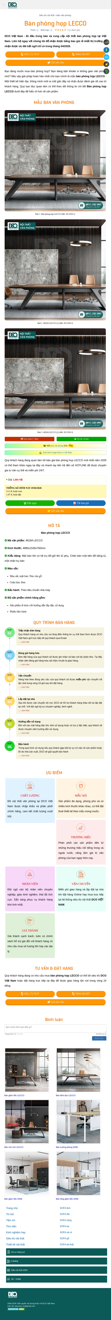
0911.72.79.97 (30, 54)
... (19, 642)
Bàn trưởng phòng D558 (67, 1147)
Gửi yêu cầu (55, 62)
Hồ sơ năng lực (18, 1252)
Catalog (14, 1261)
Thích (32, 30)
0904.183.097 (81, 54)
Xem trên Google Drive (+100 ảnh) (57, 452)
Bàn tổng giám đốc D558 (67, 1199)
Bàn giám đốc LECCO (14, 1095)
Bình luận (45, 30)
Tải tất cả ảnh (81, 439)
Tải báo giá (83, 503)
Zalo (106, 57)
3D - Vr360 (16, 1279)
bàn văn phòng (57, 446)
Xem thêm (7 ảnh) (29, 439)
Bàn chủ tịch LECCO (13, 1147)
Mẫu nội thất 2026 (19, 1270)
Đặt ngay (32, 503)
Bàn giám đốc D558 (13, 1199)
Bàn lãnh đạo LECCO (65, 1095)
